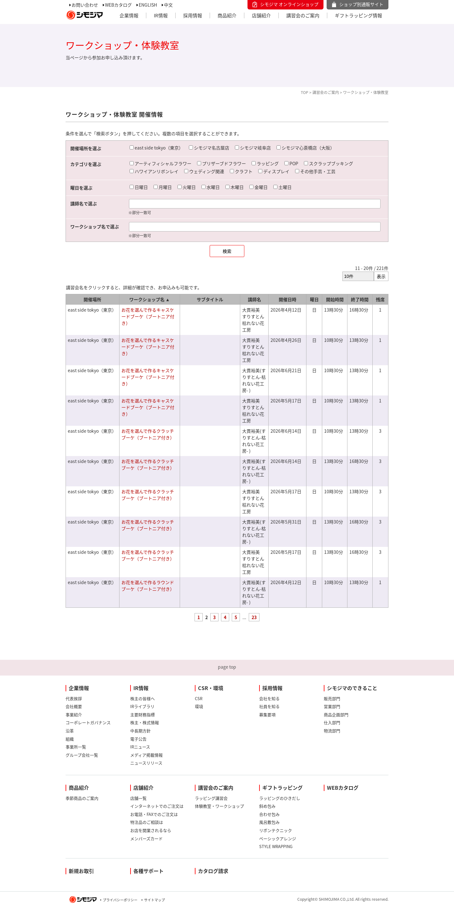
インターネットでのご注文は (156, 806)
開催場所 (92, 299)
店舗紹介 (261, 15)
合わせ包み (269, 814)
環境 (199, 706)
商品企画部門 (336, 715)
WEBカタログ (118, 5)
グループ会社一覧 (82, 755)
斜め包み (267, 806)
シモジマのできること (352, 688)
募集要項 (267, 715)
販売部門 (332, 698)
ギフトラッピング (282, 787)
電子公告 (138, 739)
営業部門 (332, 706)
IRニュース (140, 747)
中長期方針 (140, 731)
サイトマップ (154, 900)
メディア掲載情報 (146, 755)
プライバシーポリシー (120, 900)
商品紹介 (227, 15)
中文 (168, 5)
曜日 (314, 299)
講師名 (254, 299)
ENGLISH (148, 5)
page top (227, 667)
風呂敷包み (269, 822)
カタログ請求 (213, 871)
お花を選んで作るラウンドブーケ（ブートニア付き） (147, 585)
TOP (304, 92)
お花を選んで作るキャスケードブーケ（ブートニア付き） (147, 316)
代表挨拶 (74, 698)
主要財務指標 (142, 715)
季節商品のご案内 (82, 798)
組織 (70, 739)
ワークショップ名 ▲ (149, 299)
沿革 (70, 731)
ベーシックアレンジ (277, 838)
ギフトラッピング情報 (358, 15)
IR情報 (161, 15)
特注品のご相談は (146, 822)
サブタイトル (210, 299)
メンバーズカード (146, 838)
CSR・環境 (210, 688)
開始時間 (335, 299)
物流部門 (332, 731)
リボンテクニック (275, 830)
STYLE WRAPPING (276, 846)
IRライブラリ (142, 706)
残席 (380, 299)
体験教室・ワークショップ (219, 806)
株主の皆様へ (142, 698)
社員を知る (269, 706)
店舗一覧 (138, 798)
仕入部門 (332, 722)
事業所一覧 (76, 747)
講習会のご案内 (302, 15)
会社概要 (74, 706)
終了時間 (360, 299)
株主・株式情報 (144, 722)
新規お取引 (81, 871)
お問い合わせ (85, 5)
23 (254, 617)
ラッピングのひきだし (279, 798)
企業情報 (128, 15)
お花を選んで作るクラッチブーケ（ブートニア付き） (147, 434)
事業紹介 (74, 715)
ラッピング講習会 (211, 798)
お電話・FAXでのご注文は (154, 814)
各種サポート (148, 871)
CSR (198, 698)
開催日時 (287, 299)
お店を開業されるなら (150, 830)
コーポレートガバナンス (88, 722)
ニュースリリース (146, 763)
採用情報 (192, 15)
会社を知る (269, 698)
